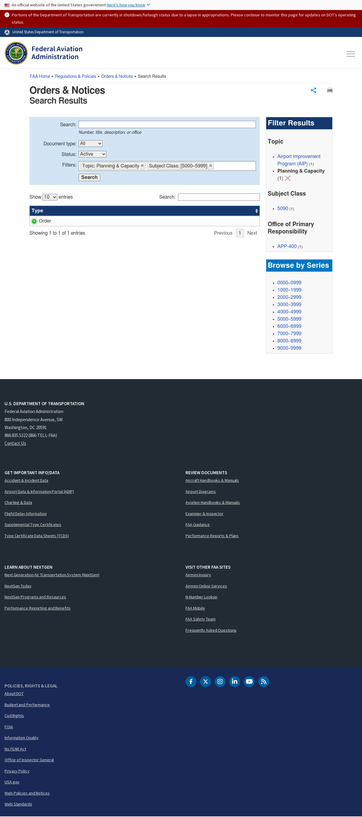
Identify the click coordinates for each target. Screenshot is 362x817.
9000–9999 (289, 348)
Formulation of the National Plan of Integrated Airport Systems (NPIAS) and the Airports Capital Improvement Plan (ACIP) (126, 229)
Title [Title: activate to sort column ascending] (84, 211)
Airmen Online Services (206, 586)
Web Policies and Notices (27, 793)
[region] (144, 220)
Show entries (51, 197)
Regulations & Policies (75, 76)
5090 (282, 209)
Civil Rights (14, 716)
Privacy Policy (17, 771)
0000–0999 (289, 283)
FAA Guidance (198, 525)
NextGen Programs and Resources (35, 597)
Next (252, 248)
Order (38, 221)
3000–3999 (289, 305)
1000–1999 (289, 290)
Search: (68, 125)
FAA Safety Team (201, 619)
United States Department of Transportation (48, 31)
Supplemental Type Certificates (33, 525)
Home (40, 76)
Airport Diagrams (201, 491)
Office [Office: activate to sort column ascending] (214, 211)
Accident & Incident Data (26, 481)
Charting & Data (18, 503)
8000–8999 (289, 341)
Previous (223, 248)
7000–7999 (289, 334)
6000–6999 (289, 326)
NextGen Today (18, 586)
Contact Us (15, 444)
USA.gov (12, 782)
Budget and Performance (27, 705)
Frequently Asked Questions (211, 630)
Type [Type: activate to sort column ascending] (37, 211)
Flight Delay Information (26, 514)
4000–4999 (289, 312)
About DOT (14, 694)
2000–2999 (289, 297)
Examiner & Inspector (204, 514)
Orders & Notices (117, 76)
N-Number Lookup (201, 597)
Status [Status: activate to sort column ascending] (192, 211)
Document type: (59, 144)
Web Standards (18, 804)
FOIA (9, 727)
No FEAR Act (15, 749)
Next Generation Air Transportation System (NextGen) (52, 575)
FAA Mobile (195, 608)
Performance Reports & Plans (212, 536)
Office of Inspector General (29, 760)
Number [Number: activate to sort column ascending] (60, 211)
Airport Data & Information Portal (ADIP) (39, 491)
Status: (69, 155)
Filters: (69, 165)
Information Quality (22, 738)
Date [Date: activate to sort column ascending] (237, 211)
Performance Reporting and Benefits (38, 608)
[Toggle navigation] (351, 54)
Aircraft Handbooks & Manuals (212, 481)
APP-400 (217, 221)
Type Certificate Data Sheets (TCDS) (37, 536)
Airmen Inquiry (198, 575)
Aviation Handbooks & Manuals (213, 503)
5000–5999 (289, 319)
